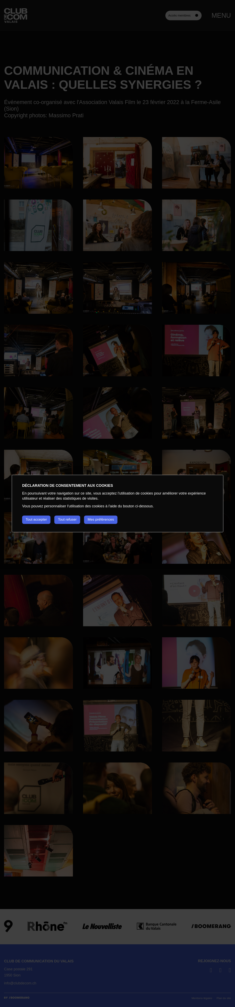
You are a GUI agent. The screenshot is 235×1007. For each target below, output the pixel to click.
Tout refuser (70, 520)
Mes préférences (105, 520)
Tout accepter (37, 520)
